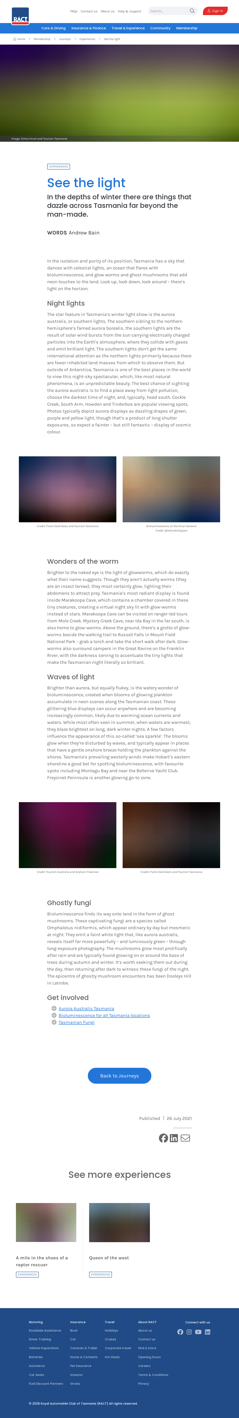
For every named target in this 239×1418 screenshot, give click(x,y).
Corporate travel (118, 1348)
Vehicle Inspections (44, 1348)
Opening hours (149, 1357)
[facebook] (163, 1139)
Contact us (89, 11)
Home (19, 39)
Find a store (147, 1348)
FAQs (73, 11)
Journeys (65, 39)
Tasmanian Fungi (77, 1022)
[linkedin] (174, 1139)
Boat (74, 1330)
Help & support (129, 11)
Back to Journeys (119, 1076)
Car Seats (36, 1375)
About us (107, 11)
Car (73, 1339)
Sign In (215, 11)
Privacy (143, 1384)
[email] (185, 1138)
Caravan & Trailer (83, 1348)
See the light (112, 39)
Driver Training (40, 1339)
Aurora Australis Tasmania (86, 1008)
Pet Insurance (80, 1366)
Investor (76, 1375)
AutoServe (37, 1366)
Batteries (36, 1357)
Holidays (111, 1330)
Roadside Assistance (45, 1330)
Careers (144, 1366)
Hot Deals (112, 1357)
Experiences (87, 39)
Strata (75, 1384)
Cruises (110, 1339)
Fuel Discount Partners (46, 1384)
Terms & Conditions (153, 1375)
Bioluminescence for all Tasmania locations (104, 1015)
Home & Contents (83, 1357)
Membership (42, 39)
